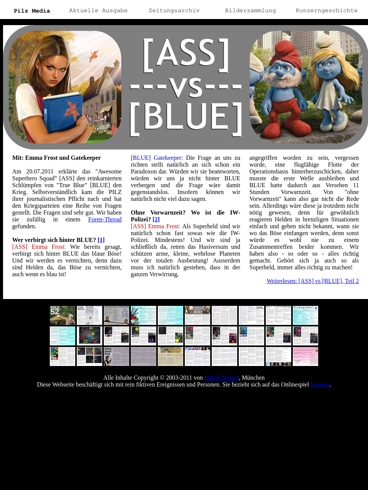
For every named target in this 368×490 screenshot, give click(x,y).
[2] (156, 219)
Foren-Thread (105, 219)
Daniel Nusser (221, 377)
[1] (101, 240)
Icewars (320, 384)
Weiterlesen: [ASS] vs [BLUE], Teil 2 (312, 281)
